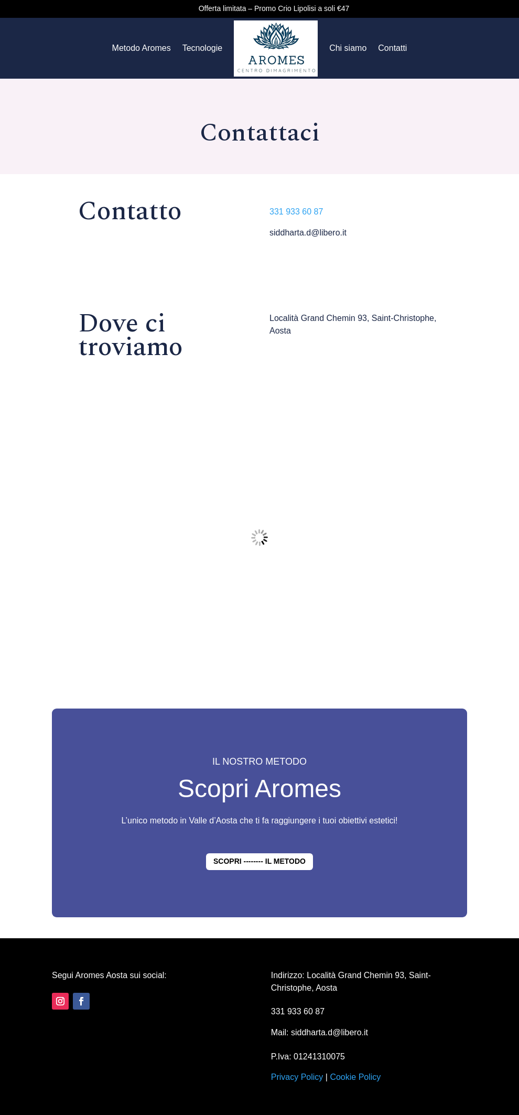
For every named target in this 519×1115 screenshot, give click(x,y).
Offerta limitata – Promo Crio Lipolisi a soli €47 (274, 8)
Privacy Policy (297, 1077)
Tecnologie (202, 48)
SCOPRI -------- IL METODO (259, 861)
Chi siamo (347, 48)
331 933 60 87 (296, 211)
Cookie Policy (355, 1077)
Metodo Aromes (141, 48)
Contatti (392, 48)
